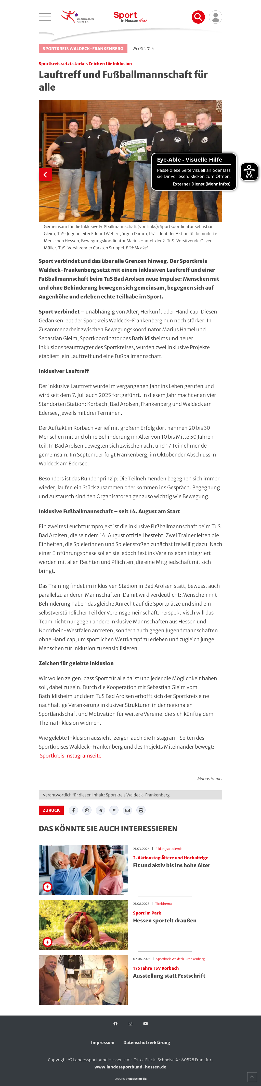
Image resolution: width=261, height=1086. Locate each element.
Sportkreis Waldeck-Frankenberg (83, 48)
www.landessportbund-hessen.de (130, 1066)
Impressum (102, 1042)
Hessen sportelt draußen (177, 917)
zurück (51, 810)
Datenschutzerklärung (146, 1042)
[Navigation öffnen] (45, 17)
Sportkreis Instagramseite (70, 755)
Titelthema (163, 904)
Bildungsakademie (168, 849)
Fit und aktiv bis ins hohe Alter (177, 861)
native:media (138, 1078)
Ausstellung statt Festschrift (177, 972)
